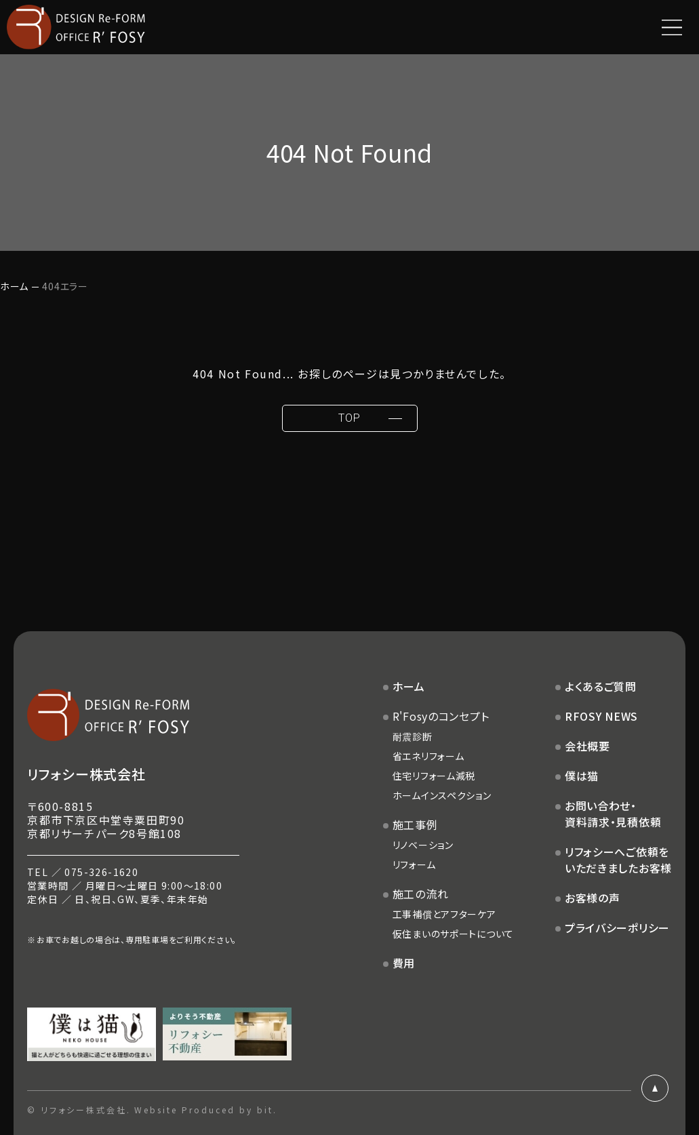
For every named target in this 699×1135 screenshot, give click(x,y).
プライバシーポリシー (617, 927)
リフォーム (414, 864)
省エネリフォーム (428, 756)
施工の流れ (421, 893)
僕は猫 (582, 776)
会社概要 (587, 746)
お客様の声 (592, 898)
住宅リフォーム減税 (434, 775)
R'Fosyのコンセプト (441, 716)
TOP (349, 418)
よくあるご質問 (601, 686)
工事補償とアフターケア (444, 914)
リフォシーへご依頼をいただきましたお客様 (618, 859)
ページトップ (654, 1088)
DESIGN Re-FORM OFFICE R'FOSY (76, 27)
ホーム (14, 286)
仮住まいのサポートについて (453, 933)
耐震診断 (413, 736)
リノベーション (423, 845)
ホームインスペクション (442, 795)
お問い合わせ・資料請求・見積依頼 (613, 813)
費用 (404, 963)
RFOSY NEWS (601, 716)
